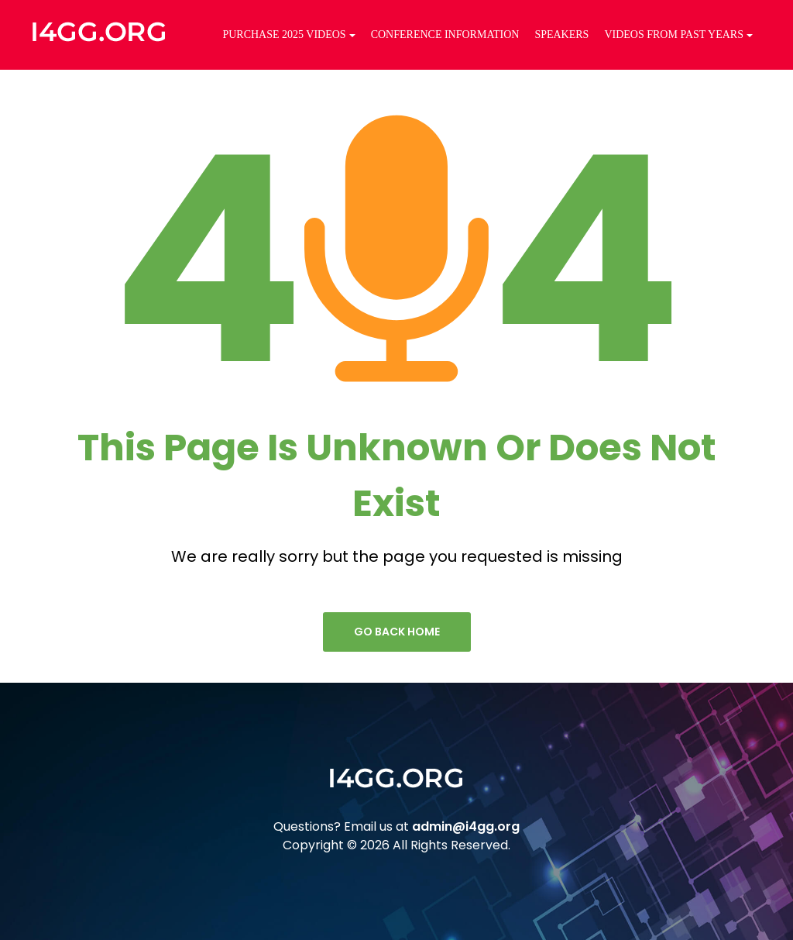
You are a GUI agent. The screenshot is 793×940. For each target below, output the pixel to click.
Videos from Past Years (678, 34)
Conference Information (445, 34)
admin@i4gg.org (466, 826)
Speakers (561, 34)
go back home (397, 631)
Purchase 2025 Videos (288, 34)
